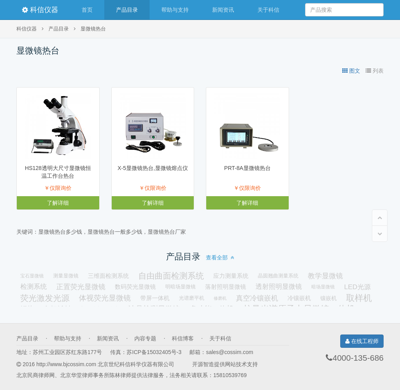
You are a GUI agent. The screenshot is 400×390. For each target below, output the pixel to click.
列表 (375, 71)
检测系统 (33, 286)
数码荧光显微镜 (135, 286)
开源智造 (203, 364)
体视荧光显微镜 (105, 298)
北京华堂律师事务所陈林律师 (95, 375)
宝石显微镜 (32, 276)
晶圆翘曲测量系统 (278, 276)
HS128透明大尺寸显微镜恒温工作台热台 (58, 172)
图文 (351, 71)
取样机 (359, 298)
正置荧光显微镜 (80, 287)
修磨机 (220, 298)
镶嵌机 (328, 298)
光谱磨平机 (191, 298)
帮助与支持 (175, 10)
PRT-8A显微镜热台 (247, 168)
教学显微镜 (325, 276)
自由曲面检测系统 (171, 276)
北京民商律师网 (35, 375)
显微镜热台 (93, 29)
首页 (87, 10)
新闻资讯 (223, 10)
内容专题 (145, 338)
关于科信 (268, 10)
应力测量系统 (230, 275)
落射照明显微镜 (225, 286)
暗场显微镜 (323, 287)
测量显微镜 (66, 276)
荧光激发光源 (45, 297)
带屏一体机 (155, 298)
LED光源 (357, 287)
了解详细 (58, 203)
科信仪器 (40, 10)
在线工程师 (362, 341)
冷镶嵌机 (299, 298)
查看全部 (220, 257)
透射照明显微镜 (278, 286)
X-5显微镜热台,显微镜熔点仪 (153, 168)
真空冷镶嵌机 (257, 298)
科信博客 (183, 338)
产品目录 (127, 10)
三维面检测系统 (108, 275)
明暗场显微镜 (180, 287)
